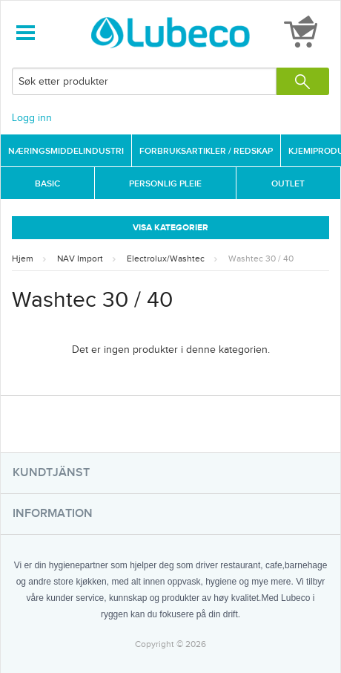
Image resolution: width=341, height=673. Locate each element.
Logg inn (32, 118)
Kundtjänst (51, 473)
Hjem (22, 258)
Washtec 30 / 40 (261, 258)
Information (53, 514)
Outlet (288, 183)
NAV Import (80, 258)
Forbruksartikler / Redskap (206, 151)
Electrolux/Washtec (166, 258)
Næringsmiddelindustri (66, 151)
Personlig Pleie (165, 183)
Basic (47, 183)
